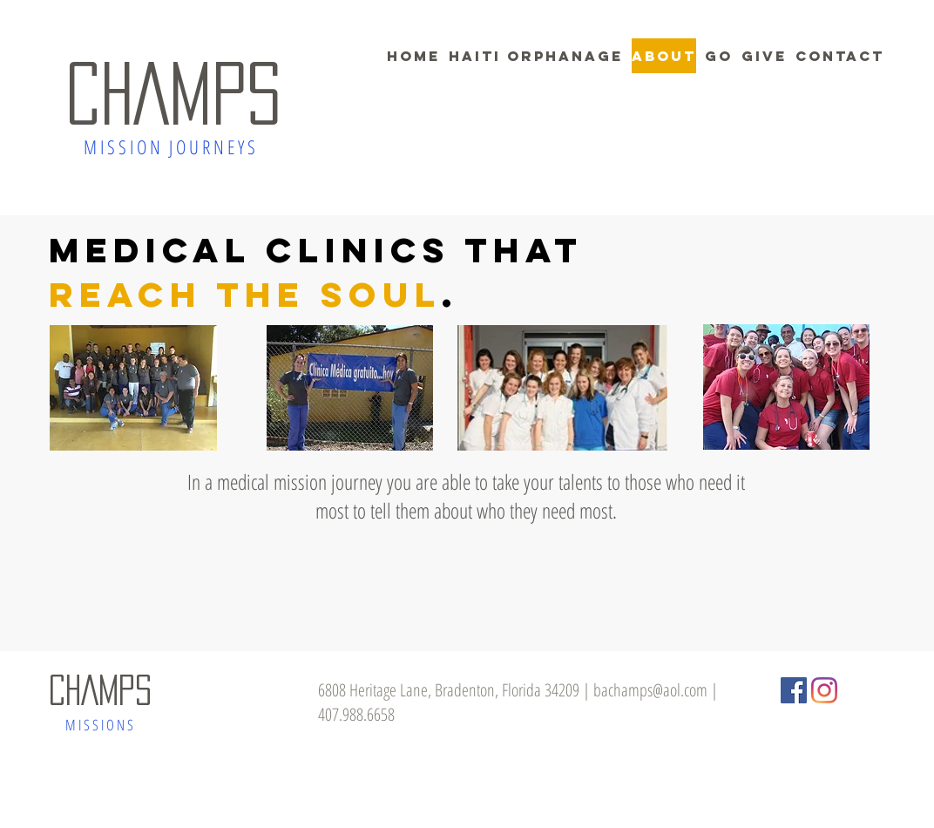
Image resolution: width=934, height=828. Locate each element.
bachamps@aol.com (650, 690)
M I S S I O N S (99, 725)
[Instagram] (824, 690)
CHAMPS (173, 93)
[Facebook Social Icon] (794, 690)
